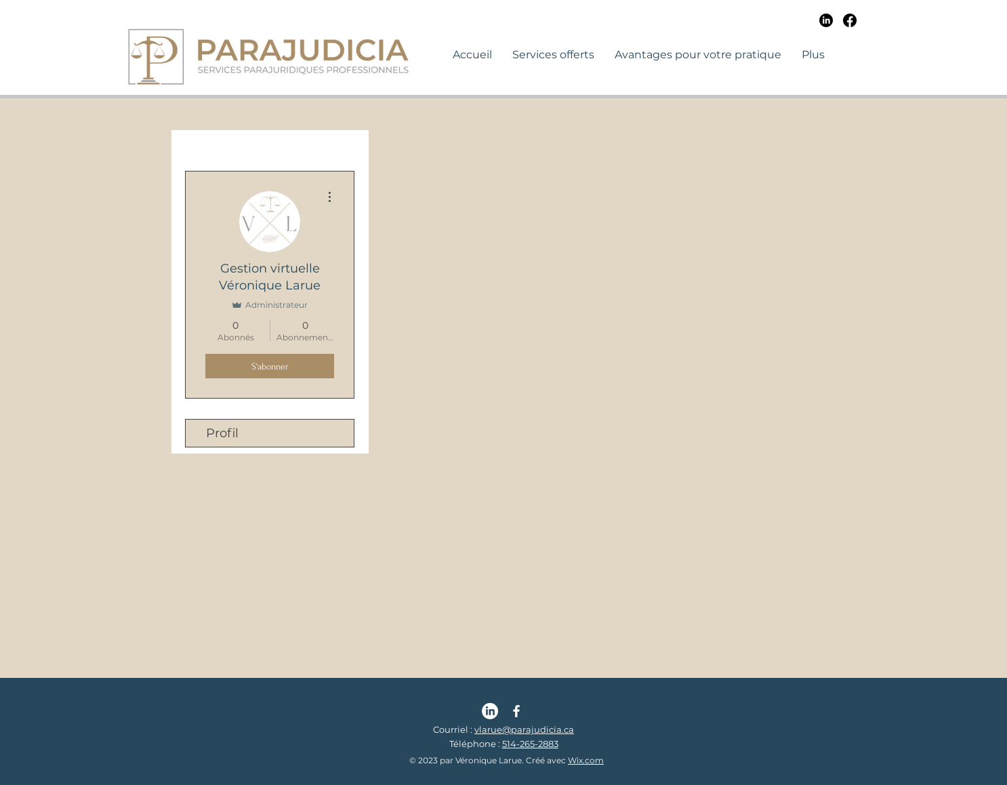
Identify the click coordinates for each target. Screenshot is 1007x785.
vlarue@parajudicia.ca (524, 729)
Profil (222, 433)
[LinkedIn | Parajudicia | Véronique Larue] (490, 711)
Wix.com (586, 760)
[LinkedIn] (826, 20)
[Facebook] (850, 20)
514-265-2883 (530, 743)
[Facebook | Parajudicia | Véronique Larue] (516, 711)
